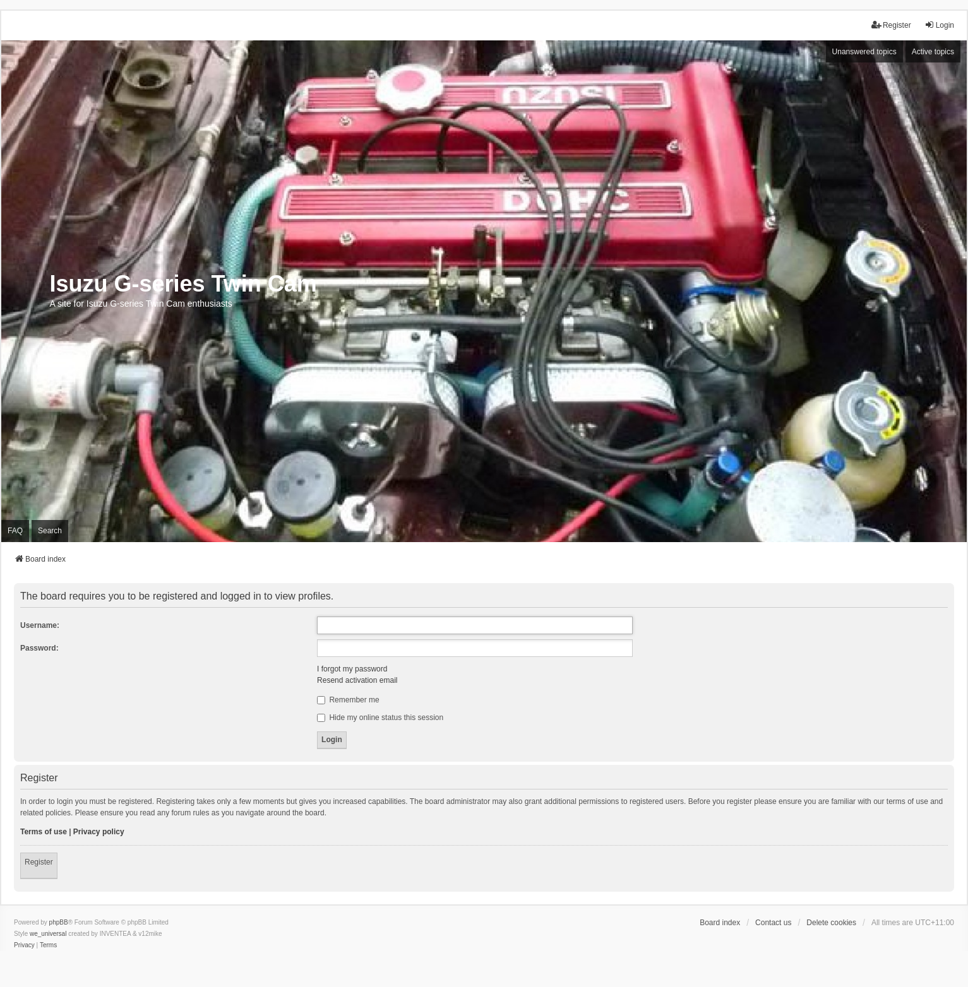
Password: (39, 648)
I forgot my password (352, 669)
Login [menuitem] (939, 25)
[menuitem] (24, 945)
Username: (39, 625)
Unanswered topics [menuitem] (864, 51)
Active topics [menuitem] (933, 51)
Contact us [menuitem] (773, 922)
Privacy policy (98, 831)
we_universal (48, 933)
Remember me (348, 699)
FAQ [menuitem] (15, 530)
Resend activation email (357, 680)
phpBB (58, 922)
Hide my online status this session (380, 717)
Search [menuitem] (50, 530)
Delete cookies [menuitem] (831, 922)
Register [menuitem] (891, 25)
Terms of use (43, 831)
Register (39, 862)
